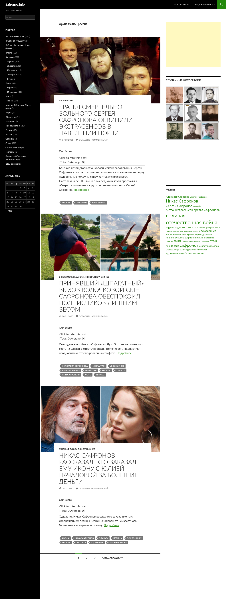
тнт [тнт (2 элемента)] (198, 249)
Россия (74, 449)
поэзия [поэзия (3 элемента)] (196, 241)
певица (117, 538)
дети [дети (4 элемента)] (217, 227)
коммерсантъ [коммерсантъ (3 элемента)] (180, 234)
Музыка (11, 78)
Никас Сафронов (84, 538)
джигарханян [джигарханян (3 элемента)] (172, 231)
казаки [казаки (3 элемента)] (169, 234)
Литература (13, 74)
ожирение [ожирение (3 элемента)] (209, 237)
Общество (10, 117)
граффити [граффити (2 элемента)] (209, 227)
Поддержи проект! (204, 4)
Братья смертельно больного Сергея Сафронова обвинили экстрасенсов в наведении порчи (96, 119)
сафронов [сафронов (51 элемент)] (189, 245)
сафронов (81, 202)
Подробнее (81, 189)
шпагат (100, 374)
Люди (8, 83)
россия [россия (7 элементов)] (174, 245)
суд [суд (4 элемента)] (177, 249)
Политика (10, 121)
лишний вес (117, 366)
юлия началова (117, 542)
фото (88, 374)
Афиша (10, 61)
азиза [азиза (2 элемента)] (195, 206)
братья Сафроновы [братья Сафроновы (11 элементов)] (206, 210)
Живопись (12, 65)
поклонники (134, 538)
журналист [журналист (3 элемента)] (192, 231)
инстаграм (99, 366)
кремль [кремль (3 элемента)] (190, 234)
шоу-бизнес (99, 202)
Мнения (88, 276)
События (9, 138)
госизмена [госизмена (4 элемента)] (199, 227)
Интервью (12, 92)
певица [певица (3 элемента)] (169, 241)
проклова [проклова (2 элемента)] (205, 241)
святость (81, 542)
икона (66, 538)
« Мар (9, 210)
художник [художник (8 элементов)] (172, 253)
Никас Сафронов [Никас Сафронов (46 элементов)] (182, 200)
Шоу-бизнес (66, 100)
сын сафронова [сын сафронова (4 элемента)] (188, 249)
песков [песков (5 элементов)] (177, 240)
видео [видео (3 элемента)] (178, 227)
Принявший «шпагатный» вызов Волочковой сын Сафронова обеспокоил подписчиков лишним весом (101, 296)
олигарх (103, 538)
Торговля (10, 151)
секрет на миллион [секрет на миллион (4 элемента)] (209, 245)
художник (97, 542)
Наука (8, 112)
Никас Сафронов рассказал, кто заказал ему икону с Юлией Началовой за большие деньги (98, 468)
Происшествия (12, 125)
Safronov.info (15, 4)
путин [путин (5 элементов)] (213, 240)
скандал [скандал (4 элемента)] (170, 249)
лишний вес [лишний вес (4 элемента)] (172, 237)
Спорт (8, 143)
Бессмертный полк (15, 36)
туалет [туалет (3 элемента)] (203, 249)
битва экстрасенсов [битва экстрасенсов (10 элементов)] (179, 210)
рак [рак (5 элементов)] (168, 245)
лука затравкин (71, 370)
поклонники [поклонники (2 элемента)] (187, 241)
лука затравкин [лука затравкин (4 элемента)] (187, 237)
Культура (10, 57)
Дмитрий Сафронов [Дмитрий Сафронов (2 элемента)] (198, 197)
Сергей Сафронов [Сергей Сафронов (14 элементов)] (179, 206)
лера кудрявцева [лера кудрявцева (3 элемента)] (203, 234)
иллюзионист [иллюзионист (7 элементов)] (207, 230)
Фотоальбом (181, 4)
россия (66, 202)
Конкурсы (12, 70)
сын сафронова (71, 374)
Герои (10, 87)
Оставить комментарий (93, 139)
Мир (7, 96)
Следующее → (112, 557)
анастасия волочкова (75, 366)
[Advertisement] (193, 44)
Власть (8, 52)
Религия (9, 130)
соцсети (120, 370)
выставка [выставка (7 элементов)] (187, 227)
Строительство (13, 147)
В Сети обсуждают (70, 276)
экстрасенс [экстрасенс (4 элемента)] (199, 253)
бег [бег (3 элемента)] (200, 206)
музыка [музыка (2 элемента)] (199, 237)
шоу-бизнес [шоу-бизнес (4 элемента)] (185, 253)
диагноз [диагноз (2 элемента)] (183, 231)
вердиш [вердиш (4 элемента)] (170, 227)
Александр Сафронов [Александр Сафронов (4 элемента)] (177, 196)
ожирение (91, 370)
